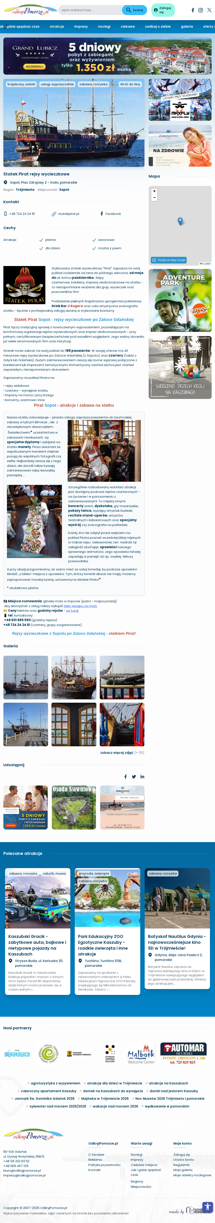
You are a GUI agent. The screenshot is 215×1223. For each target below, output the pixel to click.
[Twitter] (209, 10)
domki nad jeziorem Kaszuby (174, 1091)
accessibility (207, 1206)
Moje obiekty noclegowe (192, 1175)
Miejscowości (141, 1186)
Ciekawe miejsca (144, 1165)
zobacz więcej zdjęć (122, 752)
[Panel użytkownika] (163, 10)
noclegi (104, 26)
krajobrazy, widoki (21, 84)
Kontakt (94, 1170)
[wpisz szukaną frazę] (90, 10)
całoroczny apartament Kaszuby (48, 1091)
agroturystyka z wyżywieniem (55, 1083)
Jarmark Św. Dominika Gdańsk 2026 (44, 1098)
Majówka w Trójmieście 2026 (105, 1098)
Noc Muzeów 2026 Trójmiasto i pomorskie (170, 1098)
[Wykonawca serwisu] (190, 1210)
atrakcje (57, 26)
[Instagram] (200, 10)
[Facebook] (193, 10)
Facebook (113, 214)
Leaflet (205, 263)
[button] (180, 221)
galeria (187, 26)
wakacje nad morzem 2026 (115, 1106)
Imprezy (137, 1159)
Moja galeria (182, 1170)
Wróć (130, 84)
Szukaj (134, 10)
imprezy (81, 26)
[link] (125, 777)
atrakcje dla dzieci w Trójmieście (114, 1083)
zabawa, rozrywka (94, 84)
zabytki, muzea (54, 873)
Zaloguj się (181, 1154)
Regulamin (181, 1165)
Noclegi (136, 1154)
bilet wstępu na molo (80, 606)
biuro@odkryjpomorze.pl (22, 1170)
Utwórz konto (183, 1159)
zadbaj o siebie (158, 26)
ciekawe (128, 26)
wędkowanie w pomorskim (167, 1106)
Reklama (95, 1159)
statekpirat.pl (68, 214)
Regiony (137, 1181)
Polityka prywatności (104, 1165)
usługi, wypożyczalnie (57, 84)
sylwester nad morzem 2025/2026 (58, 1106)
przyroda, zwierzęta (94, 873)
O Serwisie (96, 1154)
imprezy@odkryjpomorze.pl (24, 1175)
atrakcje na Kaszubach (168, 1083)
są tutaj (72, 610)
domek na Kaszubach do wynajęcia (113, 1091)
